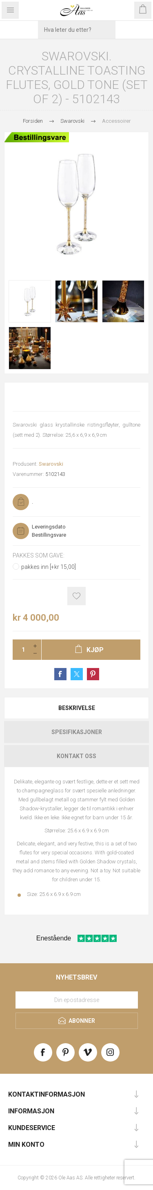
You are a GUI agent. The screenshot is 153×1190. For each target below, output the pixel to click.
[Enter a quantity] (21, 649)
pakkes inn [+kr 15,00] (48, 567)
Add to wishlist (76, 596)
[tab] (76, 708)
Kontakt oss (76, 756)
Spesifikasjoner (76, 732)
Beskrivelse (76, 708)
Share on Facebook (60, 674)
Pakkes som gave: (38, 555)
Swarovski (51, 464)
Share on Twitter (77, 674)
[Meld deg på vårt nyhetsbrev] (77, 1000)
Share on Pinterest (93, 674)
